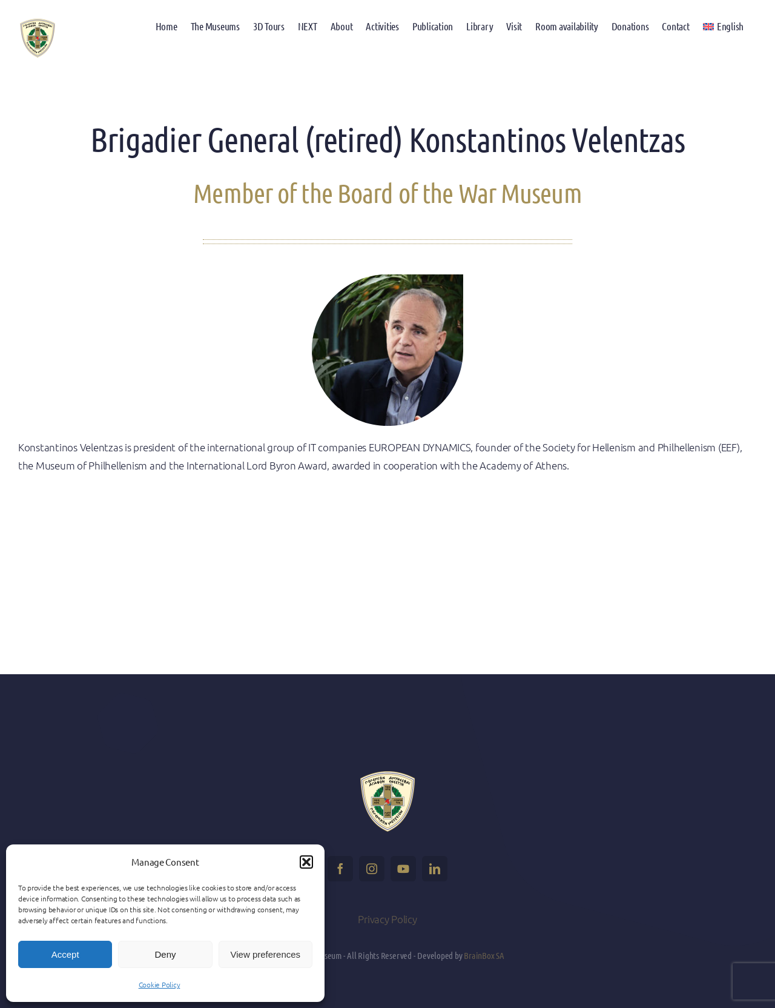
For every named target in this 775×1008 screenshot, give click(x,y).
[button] (306, 862)
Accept (65, 954)
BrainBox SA (484, 955)
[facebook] (340, 868)
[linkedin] (434, 868)
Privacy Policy (387, 919)
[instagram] (371, 868)
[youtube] (403, 868)
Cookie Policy (159, 984)
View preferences (266, 954)
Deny (165, 954)
